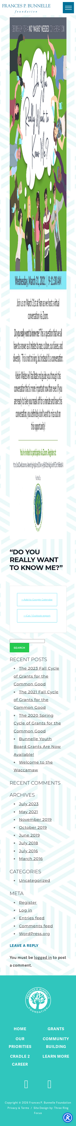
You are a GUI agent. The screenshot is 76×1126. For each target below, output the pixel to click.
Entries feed (32, 917)
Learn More (56, 1056)
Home (20, 1028)
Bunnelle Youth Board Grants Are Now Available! (37, 746)
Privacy (12, 1108)
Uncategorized (34, 880)
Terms (25, 1108)
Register (28, 902)
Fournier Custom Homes (26, 8)
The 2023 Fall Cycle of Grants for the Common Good (36, 676)
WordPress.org (34, 933)
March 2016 (31, 858)
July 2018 (28, 842)
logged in (43, 957)
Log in (25, 910)
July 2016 (28, 850)
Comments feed (36, 925)
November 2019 (35, 819)
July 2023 (29, 803)
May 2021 (28, 811)
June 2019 (29, 835)
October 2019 (33, 827)
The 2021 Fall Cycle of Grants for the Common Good (36, 699)
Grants (56, 1028)
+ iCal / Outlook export (37, 615)
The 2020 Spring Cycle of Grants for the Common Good (37, 723)
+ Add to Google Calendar (37, 599)
